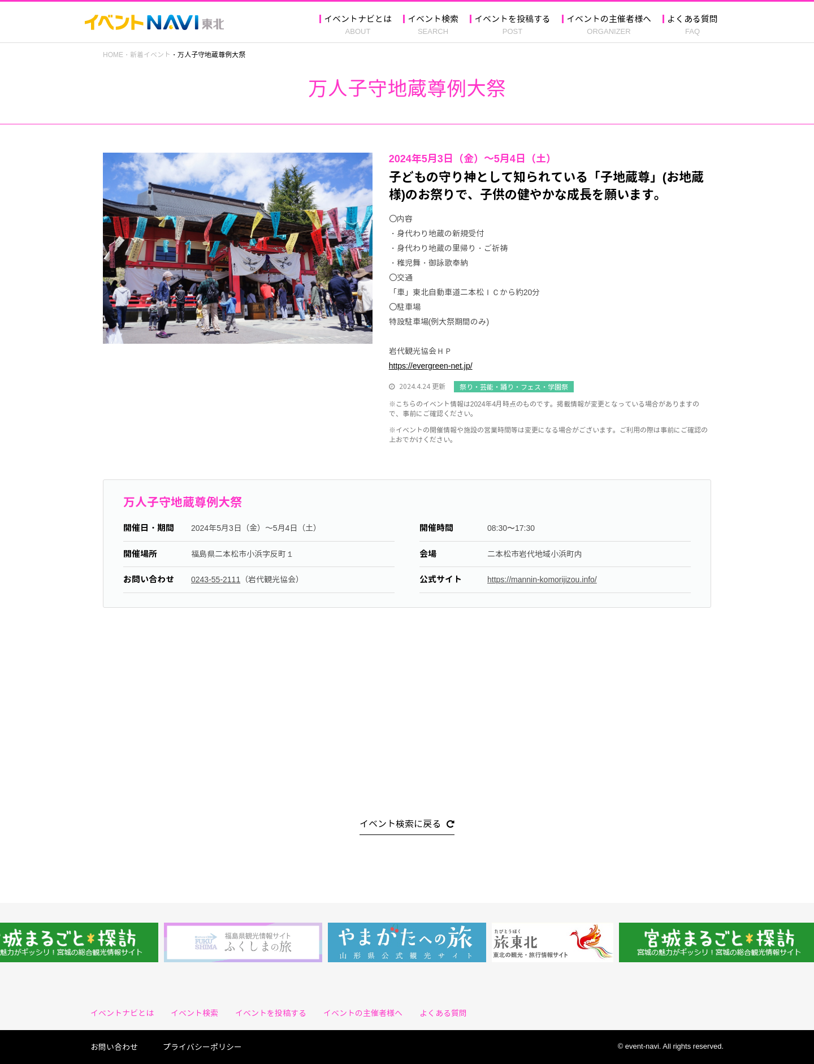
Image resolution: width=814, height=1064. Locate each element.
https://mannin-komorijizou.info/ (542, 579)
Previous (94, 248)
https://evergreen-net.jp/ (431, 365)
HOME (113, 54)
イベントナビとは (358, 20)
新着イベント (150, 54)
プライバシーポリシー (202, 1046)
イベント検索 (433, 20)
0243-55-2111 (215, 579)
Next (381, 248)
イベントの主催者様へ (608, 20)
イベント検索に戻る (400, 824)
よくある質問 (692, 20)
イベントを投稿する (512, 20)
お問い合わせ (118, 1046)
